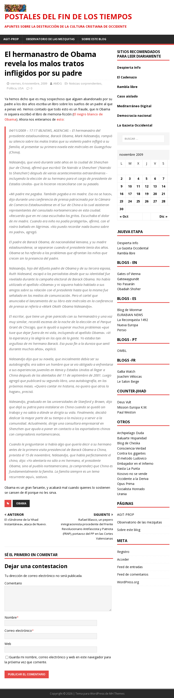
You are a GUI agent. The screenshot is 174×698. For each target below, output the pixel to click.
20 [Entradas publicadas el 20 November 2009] (155, 194)
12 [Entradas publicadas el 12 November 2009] (146, 186)
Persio (121, 330)
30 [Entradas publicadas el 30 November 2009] (121, 209)
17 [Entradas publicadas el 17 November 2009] (130, 194)
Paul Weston (126, 412)
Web (8, 644)
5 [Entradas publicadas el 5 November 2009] (146, 178)
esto (60, 119)
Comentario (13, 583)
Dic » (163, 216)
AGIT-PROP (11, 39)
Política (12, 88)
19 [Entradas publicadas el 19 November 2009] (146, 194)
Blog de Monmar (129, 310)
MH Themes (116, 694)
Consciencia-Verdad (131, 448)
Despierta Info (129, 67)
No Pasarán (126, 284)
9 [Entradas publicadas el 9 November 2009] (121, 186)
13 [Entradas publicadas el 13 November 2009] (155, 186)
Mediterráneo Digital (134, 106)
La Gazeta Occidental (134, 125)
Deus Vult (124, 402)
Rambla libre (127, 87)
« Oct (124, 216)
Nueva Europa (127, 325)
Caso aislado (127, 96)
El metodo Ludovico (132, 458)
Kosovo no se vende (132, 474)
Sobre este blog (94, 39)
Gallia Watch (126, 371)
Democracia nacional (134, 115)
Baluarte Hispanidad (132, 438)
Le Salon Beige (128, 381)
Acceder (123, 559)
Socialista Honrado (131, 489)
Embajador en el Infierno (135, 463)
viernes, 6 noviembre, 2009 (28, 83)
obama (21, 503)
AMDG (57, 83)
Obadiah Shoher (129, 289)
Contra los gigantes (131, 453)
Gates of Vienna (128, 274)
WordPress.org (128, 582)
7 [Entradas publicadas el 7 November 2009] (163, 178)
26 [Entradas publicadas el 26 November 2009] (146, 201)
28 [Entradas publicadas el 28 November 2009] (163, 201)
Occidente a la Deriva (132, 479)
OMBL (122, 350)
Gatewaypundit (128, 279)
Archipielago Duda (130, 433)
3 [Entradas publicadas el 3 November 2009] (130, 178)
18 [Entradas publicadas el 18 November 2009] (138, 194)
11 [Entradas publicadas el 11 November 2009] (138, 186)
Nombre (11, 617)
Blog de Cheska (128, 443)
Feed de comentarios (132, 574)
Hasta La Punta (128, 468)
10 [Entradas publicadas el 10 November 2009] (130, 186)
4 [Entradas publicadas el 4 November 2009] (138, 178)
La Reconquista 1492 (132, 320)
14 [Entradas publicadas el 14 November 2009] (163, 186)
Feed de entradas (130, 567)
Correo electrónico (18, 630)
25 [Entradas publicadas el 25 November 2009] (138, 201)
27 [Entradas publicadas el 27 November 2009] (155, 201)
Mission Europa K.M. (132, 407)
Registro (123, 552)
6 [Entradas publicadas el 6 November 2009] (155, 178)
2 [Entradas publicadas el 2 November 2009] (121, 178)
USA (21, 88)
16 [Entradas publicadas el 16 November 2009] (121, 194)
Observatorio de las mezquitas (50, 39)
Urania (122, 494)
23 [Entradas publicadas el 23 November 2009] (121, 201)
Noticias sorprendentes (85, 83)
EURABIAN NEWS (130, 315)
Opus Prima (125, 484)
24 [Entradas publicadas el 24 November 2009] (130, 201)
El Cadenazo (127, 77)
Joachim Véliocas (129, 376)
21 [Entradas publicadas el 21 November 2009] (163, 194)
